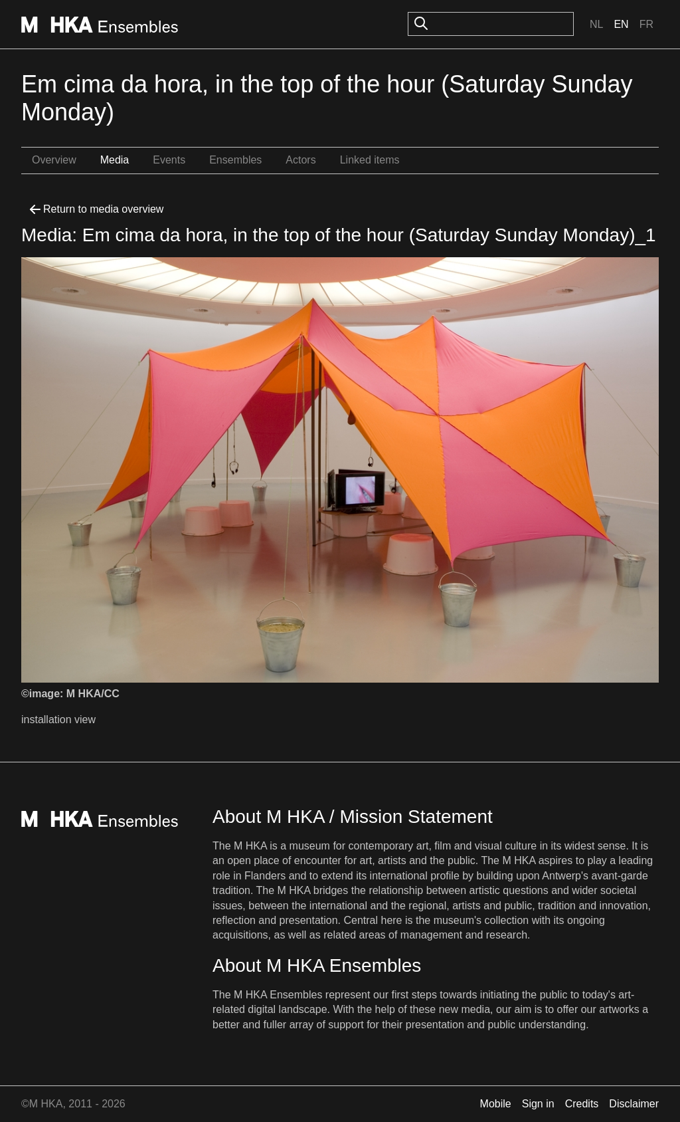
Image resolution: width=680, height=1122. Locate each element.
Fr (646, 24)
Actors (300, 160)
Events (169, 160)
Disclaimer (634, 1103)
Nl (596, 24)
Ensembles (235, 160)
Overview (54, 160)
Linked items (370, 160)
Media (114, 160)
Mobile (495, 1103)
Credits (582, 1103)
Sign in (538, 1103)
